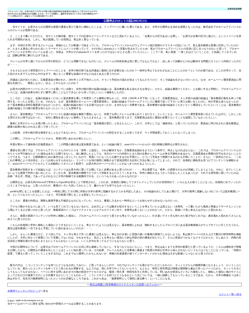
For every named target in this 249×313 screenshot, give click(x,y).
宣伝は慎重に (97, 284)
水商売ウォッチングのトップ (23, 291)
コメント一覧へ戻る (230, 294)
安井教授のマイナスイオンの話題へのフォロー (132, 284)
